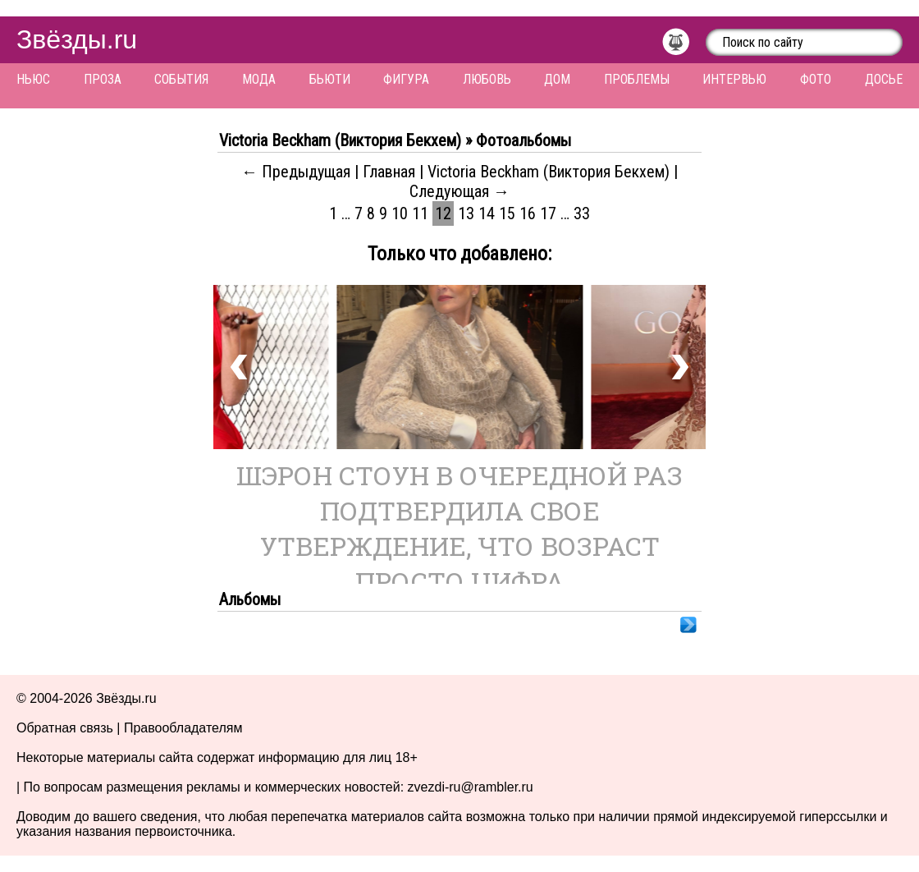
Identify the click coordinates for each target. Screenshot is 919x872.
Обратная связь (64, 728)
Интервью (734, 79)
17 (548, 213)
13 (466, 213)
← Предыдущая (295, 171)
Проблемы (637, 79)
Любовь (487, 79)
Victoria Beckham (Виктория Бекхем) (550, 171)
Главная (389, 171)
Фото (815, 79)
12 (443, 213)
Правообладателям (183, 728)
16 (527, 213)
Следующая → (459, 191)
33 (582, 213)
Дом (557, 79)
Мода (259, 79)
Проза (102, 79)
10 (399, 213)
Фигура (406, 79)
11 (420, 213)
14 (486, 213)
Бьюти (329, 79)
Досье (884, 79)
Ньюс (33, 79)
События (181, 79)
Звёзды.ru (76, 39)
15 (507, 213)
